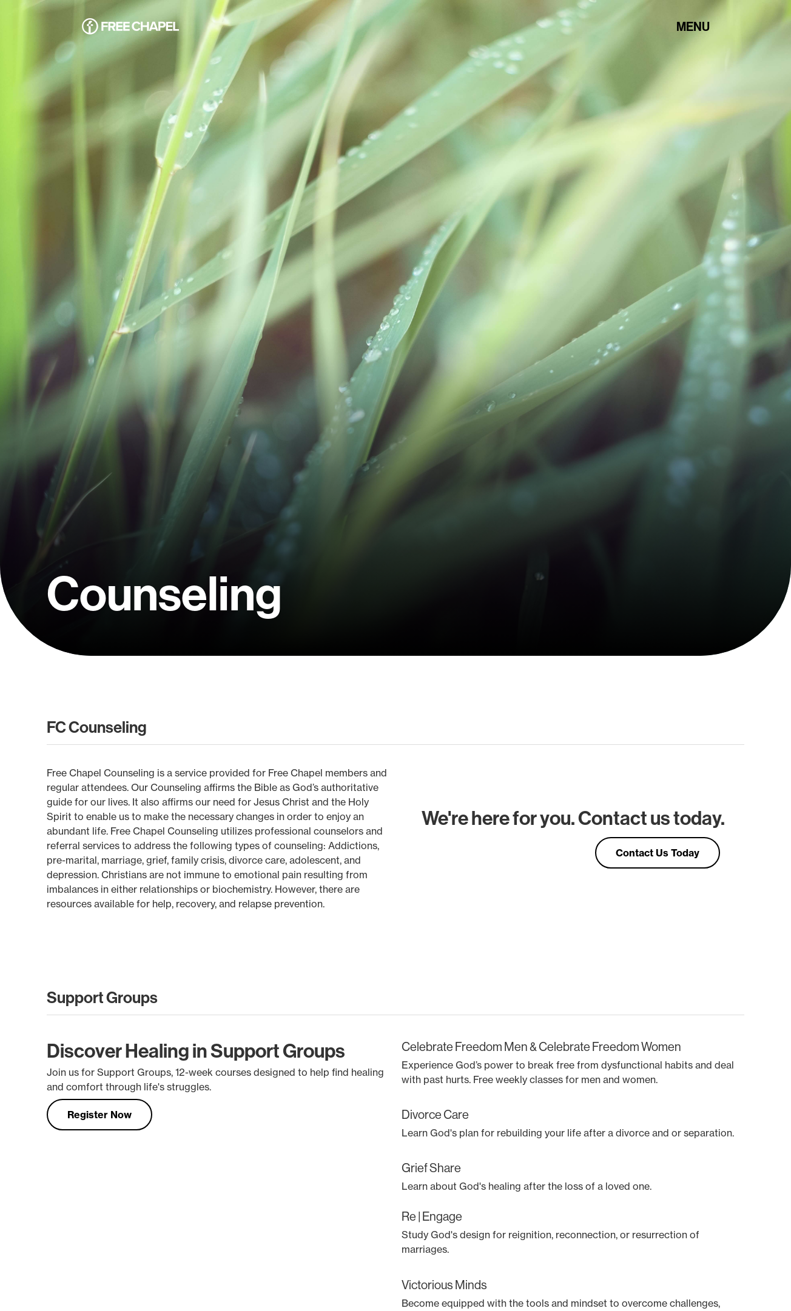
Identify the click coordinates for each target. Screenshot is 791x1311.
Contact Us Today (657, 853)
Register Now (99, 1115)
